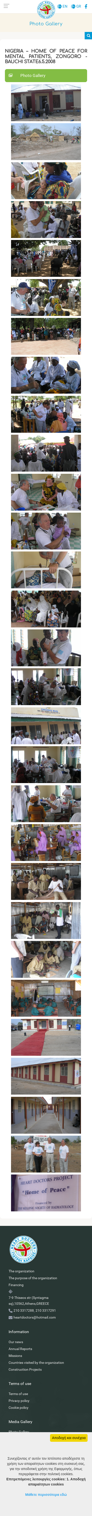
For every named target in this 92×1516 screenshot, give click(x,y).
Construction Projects (25, 1369)
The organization (21, 1271)
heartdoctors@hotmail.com (34, 1317)
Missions (15, 1356)
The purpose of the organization (33, 1278)
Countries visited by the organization (36, 1363)
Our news (16, 1342)
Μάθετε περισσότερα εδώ (46, 1495)
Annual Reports (20, 1349)
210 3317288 (23, 1310)
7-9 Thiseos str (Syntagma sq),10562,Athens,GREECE (29, 1301)
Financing (16, 1285)
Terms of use (18, 1394)
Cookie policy (18, 1408)
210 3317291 (46, 1310)
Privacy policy (19, 1401)
